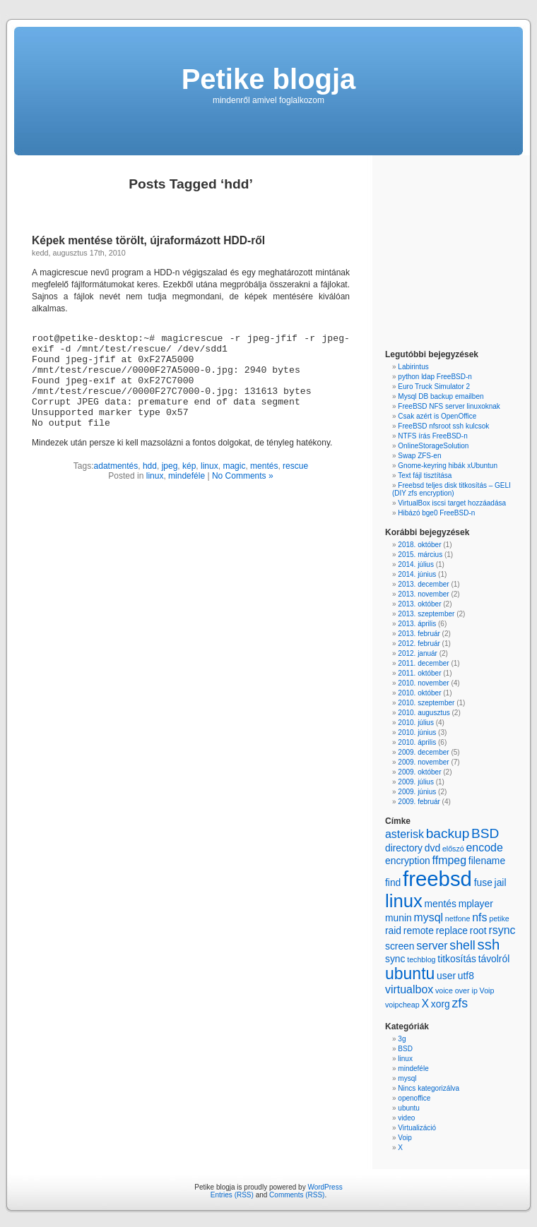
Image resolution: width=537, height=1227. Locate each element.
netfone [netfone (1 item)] (458, 918)
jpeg (170, 466)
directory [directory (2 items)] (404, 848)
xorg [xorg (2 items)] (440, 1004)
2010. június (417, 732)
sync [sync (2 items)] (395, 958)
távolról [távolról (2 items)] (494, 958)
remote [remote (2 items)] (418, 930)
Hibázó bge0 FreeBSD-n (436, 513)
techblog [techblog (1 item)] (421, 959)
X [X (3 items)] (425, 1004)
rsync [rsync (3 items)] (501, 930)
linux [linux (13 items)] (404, 901)
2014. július (416, 564)
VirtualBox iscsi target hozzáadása (452, 503)
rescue (295, 466)
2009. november (423, 762)
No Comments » (242, 476)
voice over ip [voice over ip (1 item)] (456, 990)
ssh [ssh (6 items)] (489, 944)
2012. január (417, 653)
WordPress (324, 1187)
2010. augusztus (423, 713)
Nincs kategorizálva (428, 1088)
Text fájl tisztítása (425, 475)
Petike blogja (269, 79)
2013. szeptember (426, 614)
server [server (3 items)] (431, 946)
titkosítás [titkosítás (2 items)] (456, 958)
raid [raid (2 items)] (393, 930)
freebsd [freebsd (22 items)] (437, 878)
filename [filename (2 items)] (486, 860)
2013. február (419, 634)
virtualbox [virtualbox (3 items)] (409, 989)
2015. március (420, 554)
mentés (264, 466)
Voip (404, 1138)
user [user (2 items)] (446, 975)
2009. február (419, 802)
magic (234, 466)
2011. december (423, 663)
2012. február (419, 643)
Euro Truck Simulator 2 (434, 386)
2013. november (423, 594)
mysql (407, 1078)
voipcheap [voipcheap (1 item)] (402, 1004)
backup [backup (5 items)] (448, 833)
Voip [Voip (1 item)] (487, 990)
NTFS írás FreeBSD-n (432, 436)
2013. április (417, 624)
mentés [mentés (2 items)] (440, 903)
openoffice (414, 1098)
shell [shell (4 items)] (462, 945)
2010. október (419, 693)
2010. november (423, 683)
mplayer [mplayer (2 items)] (476, 903)
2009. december (423, 752)
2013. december (423, 584)
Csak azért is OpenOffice (437, 416)
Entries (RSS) (232, 1195)
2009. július (416, 782)
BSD (405, 1049)
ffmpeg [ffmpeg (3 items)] (449, 860)
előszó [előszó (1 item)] (453, 848)
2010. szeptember (426, 703)
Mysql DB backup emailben (440, 396)
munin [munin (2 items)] (398, 917)
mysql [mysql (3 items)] (428, 917)
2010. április (417, 742)
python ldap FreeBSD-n (435, 377)
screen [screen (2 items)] (400, 946)
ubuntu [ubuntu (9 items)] (410, 973)
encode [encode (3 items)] (484, 848)
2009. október (419, 772)
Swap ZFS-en (419, 456)
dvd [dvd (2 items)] (432, 848)
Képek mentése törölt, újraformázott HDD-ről (148, 240)
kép (189, 466)
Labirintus (413, 367)
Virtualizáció (417, 1128)
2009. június (417, 792)
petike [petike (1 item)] (499, 918)
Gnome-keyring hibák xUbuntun (447, 465)
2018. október (419, 545)
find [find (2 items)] (393, 882)
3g (402, 1039)
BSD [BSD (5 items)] (485, 833)
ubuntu (409, 1108)
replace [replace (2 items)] (452, 930)
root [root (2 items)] (478, 930)
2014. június (417, 574)
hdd (150, 466)
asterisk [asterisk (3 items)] (404, 834)
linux (209, 466)
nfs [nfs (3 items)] (479, 917)
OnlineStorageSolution (433, 446)
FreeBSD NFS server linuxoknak (449, 406)
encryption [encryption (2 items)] (407, 860)
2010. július (416, 722)
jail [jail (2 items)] (501, 882)
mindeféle (186, 476)
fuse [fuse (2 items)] (483, 882)
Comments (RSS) (296, 1195)
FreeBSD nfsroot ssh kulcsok (443, 426)
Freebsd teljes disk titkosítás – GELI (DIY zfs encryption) (451, 489)
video (406, 1118)
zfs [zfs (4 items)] (460, 1003)
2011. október (419, 673)
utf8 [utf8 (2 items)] (466, 975)
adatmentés (116, 466)
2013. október (419, 604)
